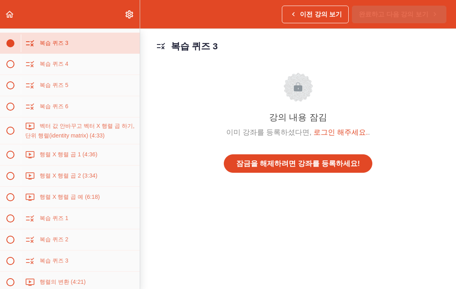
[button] (10, 14)
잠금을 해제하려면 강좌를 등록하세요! (298, 164)
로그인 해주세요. (340, 132)
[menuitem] (130, 14)
